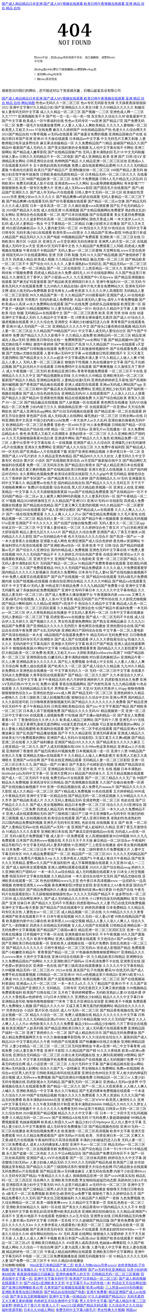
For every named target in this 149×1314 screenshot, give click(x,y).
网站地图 (28, 103)
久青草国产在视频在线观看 (64, 1287)
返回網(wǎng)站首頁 (49, 74)
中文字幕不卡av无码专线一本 (88, 1283)
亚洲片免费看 (96, 1292)
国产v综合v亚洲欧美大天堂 (44, 1283)
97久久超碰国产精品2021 (107, 1296)
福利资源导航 (12, 1310)
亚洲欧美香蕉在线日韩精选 (22, 1292)
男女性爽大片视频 (111, 1310)
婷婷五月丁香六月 (27, 1305)
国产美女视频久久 (23, 1269)
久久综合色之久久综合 (126, 1305)
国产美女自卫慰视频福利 (28, 1296)
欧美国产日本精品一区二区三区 (93, 1278)
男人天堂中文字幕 (93, 1301)
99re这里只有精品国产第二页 (51, 1265)
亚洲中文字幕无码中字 (51, 1278)
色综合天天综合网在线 (129, 1283)
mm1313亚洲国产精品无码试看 (84, 1305)
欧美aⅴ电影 (94, 1287)
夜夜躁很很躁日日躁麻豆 (35, 1274)
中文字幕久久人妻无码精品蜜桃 (62, 1269)
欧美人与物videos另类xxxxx (95, 1265)
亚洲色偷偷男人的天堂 (73, 1274)
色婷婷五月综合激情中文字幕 (56, 1301)
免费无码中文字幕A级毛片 (76, 1310)
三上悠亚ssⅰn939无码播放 (124, 1287)
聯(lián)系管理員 (47, 79)
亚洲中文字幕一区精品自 (67, 1296)
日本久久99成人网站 (39, 1310)
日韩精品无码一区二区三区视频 (115, 1274)
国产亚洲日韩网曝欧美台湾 (22, 1287)
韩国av (131, 1310)
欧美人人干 (50, 1305)
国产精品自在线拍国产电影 (64, 1292)
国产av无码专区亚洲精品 (106, 1269)
